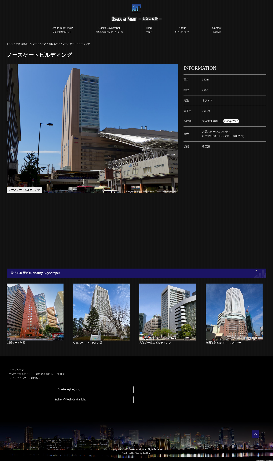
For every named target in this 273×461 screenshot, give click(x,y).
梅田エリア (54, 44)
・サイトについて (16, 378)
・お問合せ (34, 378)
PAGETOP (255, 434)
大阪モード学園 (16, 342)
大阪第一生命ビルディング (155, 342)
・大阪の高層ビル (43, 374)
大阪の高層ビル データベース (31, 44)
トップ (10, 44)
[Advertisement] (117, 230)
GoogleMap (231, 121)
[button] (174, 68)
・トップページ (15, 369)
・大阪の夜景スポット (19, 374)
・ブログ (60, 374)
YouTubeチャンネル (70, 389)
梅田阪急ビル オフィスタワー (223, 342)
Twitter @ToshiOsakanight (70, 399)
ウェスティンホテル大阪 (87, 342)
